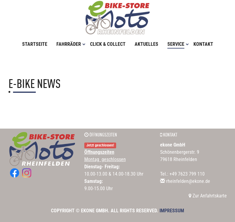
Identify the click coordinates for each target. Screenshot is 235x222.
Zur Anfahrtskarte (208, 196)
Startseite (34, 44)
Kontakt (203, 44)
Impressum (171, 211)
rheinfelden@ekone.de (188, 181)
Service (178, 44)
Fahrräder (71, 44)
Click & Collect (108, 44)
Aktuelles (146, 44)
